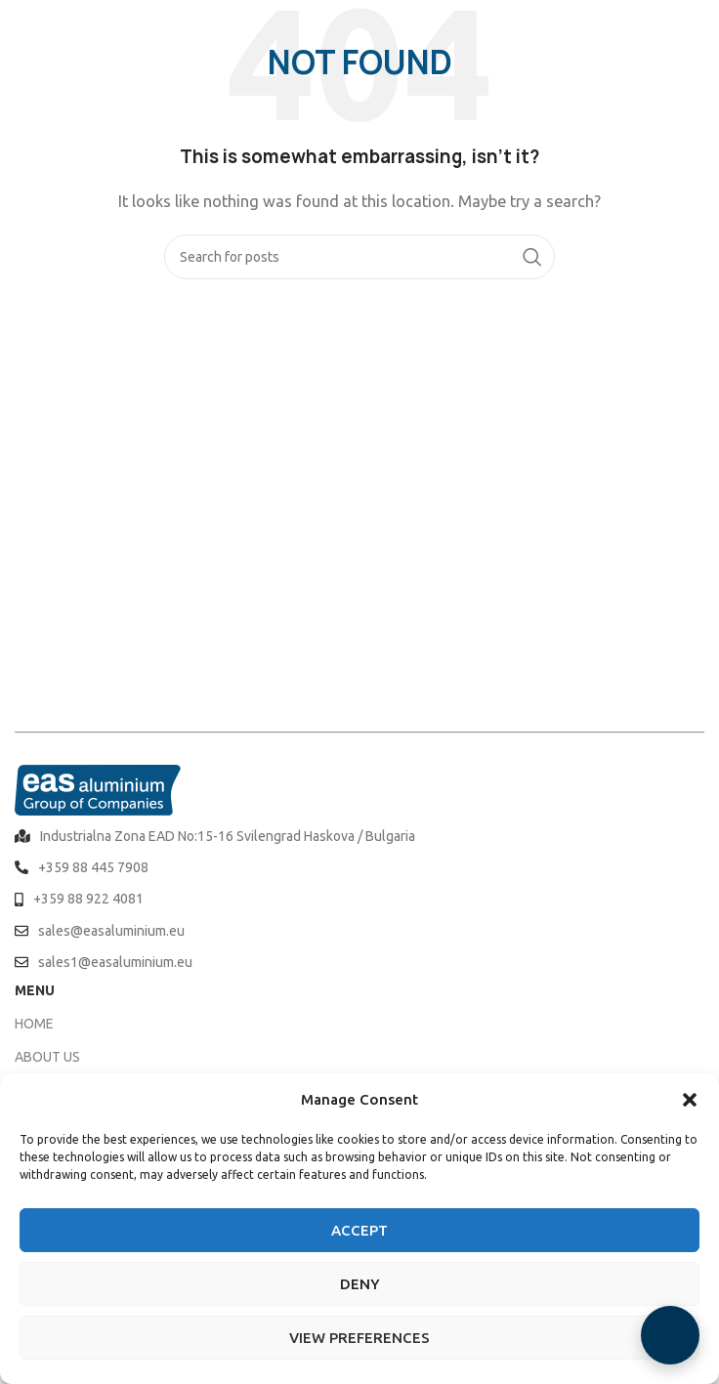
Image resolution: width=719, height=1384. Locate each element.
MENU (35, 990)
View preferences (359, 1337)
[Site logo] (68, 28)
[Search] (359, 256)
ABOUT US (47, 1057)
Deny (360, 1284)
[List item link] (359, 836)
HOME (34, 1023)
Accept (359, 1230)
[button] (689, 1100)
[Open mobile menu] (694, 29)
